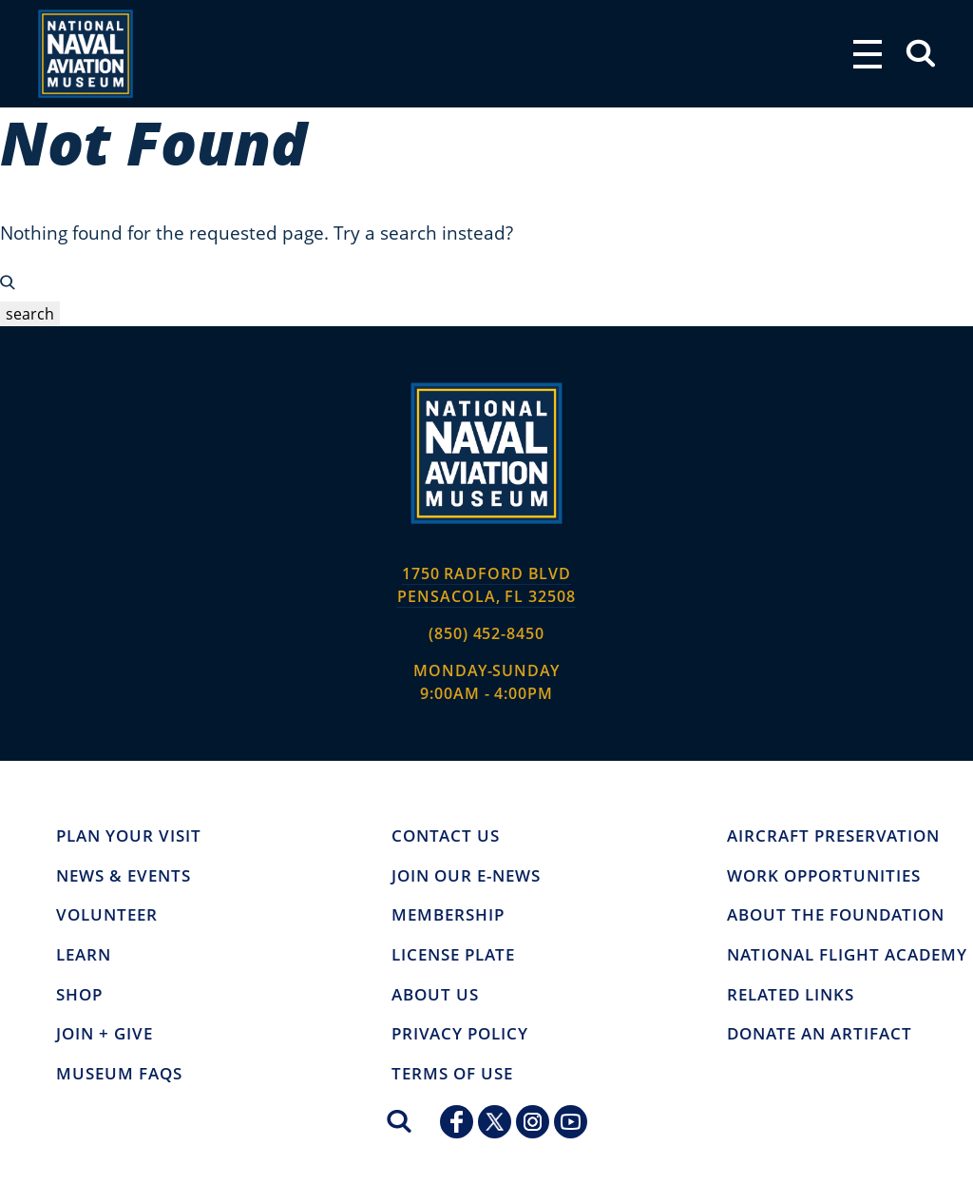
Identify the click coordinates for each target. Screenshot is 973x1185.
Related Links (790, 994)
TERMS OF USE (452, 1073)
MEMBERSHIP (448, 914)
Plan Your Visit (128, 836)
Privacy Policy (459, 1033)
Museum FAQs (119, 1073)
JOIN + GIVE (104, 1033)
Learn (83, 954)
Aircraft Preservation (833, 836)
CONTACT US (445, 836)
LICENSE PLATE (453, 954)
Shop (79, 994)
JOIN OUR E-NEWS (466, 875)
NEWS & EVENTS (123, 875)
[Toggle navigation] (868, 54)
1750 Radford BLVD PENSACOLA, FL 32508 (486, 585)
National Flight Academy (847, 954)
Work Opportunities (824, 875)
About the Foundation (835, 914)
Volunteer (107, 914)
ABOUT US (435, 994)
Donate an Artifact (819, 1033)
